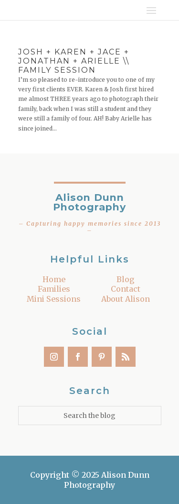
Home (53, 279)
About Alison (125, 299)
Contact (125, 289)
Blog (125, 279)
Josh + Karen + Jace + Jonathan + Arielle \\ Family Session (73, 61)
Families (54, 289)
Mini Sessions (54, 299)
